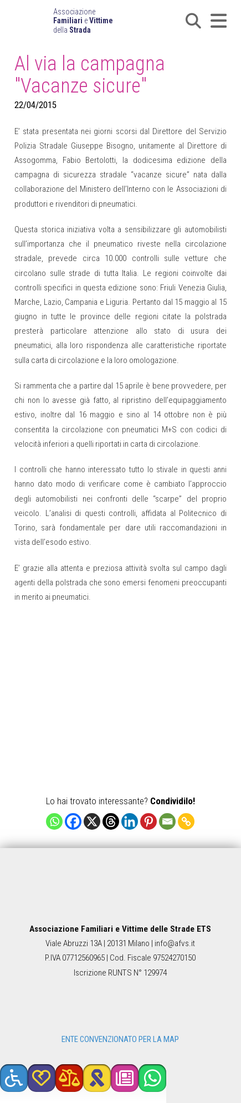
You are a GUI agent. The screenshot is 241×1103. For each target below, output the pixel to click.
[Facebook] (73, 821)
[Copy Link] (186, 821)
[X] (92, 821)
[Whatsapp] (54, 821)
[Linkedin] (129, 821)
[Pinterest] (148, 821)
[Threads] (110, 821)
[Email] (167, 821)
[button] (193, 21)
